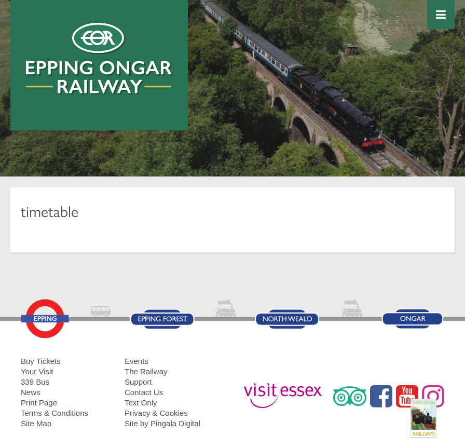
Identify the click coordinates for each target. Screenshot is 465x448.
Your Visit (37, 371)
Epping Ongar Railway (99, 58)
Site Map (36, 423)
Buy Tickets (41, 361)
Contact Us (144, 392)
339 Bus (35, 381)
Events (136, 361)
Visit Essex (287, 396)
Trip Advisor (349, 396)
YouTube (407, 396)
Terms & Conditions (54, 413)
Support (138, 381)
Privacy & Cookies (156, 413)
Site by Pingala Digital (162, 423)
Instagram (433, 396)
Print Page (39, 402)
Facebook (381, 396)
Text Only (141, 402)
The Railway (146, 371)
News (30, 392)
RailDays (427, 423)
